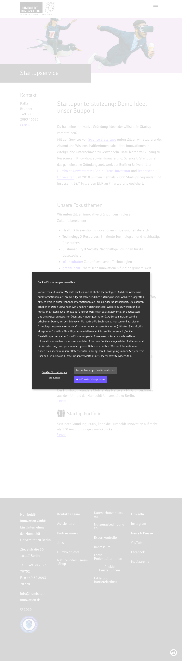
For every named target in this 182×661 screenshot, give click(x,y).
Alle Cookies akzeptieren (90, 379)
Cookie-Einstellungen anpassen (54, 375)
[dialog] (91, 330)
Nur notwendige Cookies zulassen (95, 370)
